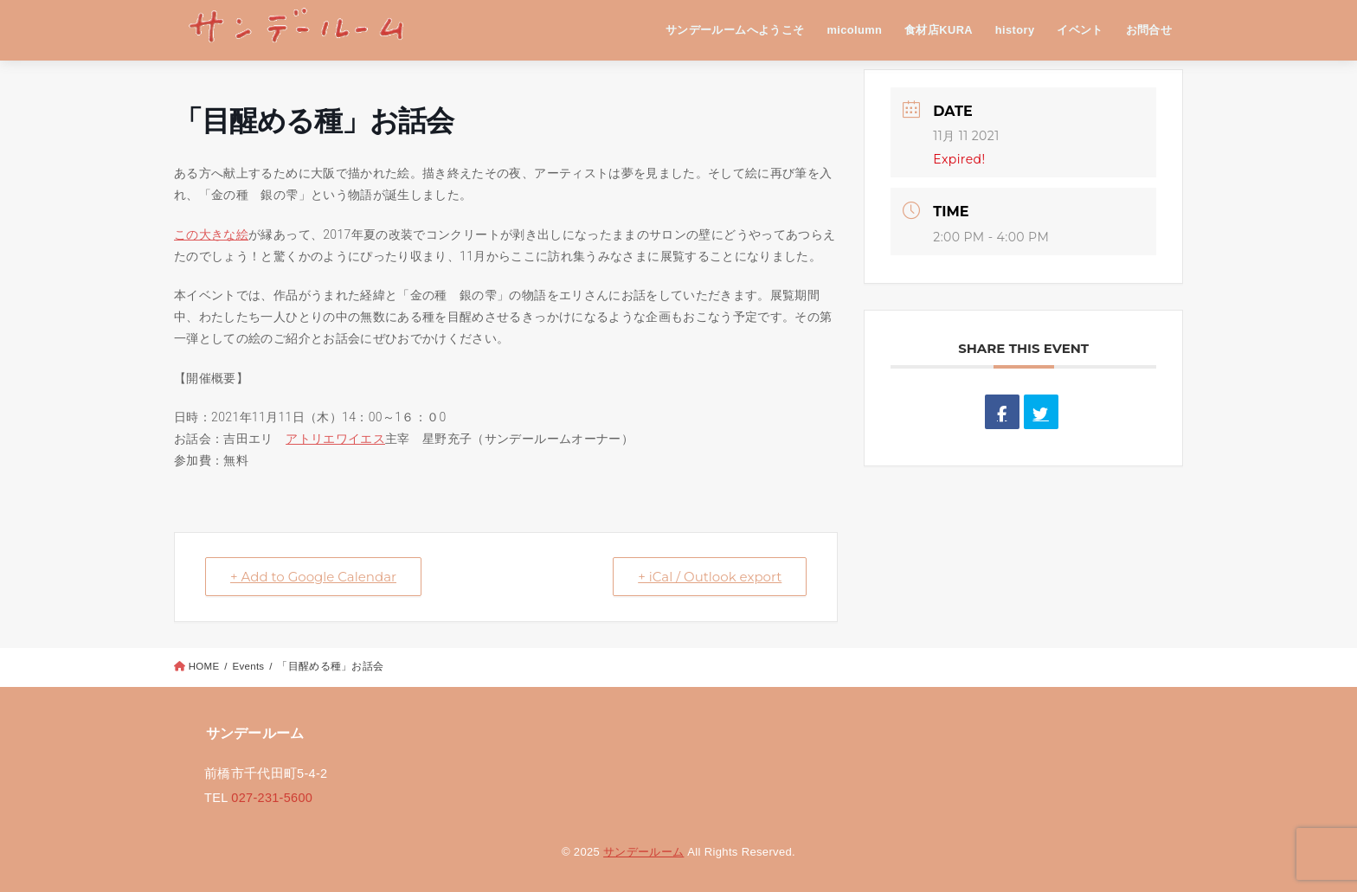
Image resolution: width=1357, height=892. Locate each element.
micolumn (854, 29)
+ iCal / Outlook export (709, 576)
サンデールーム (643, 851)
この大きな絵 (211, 234)
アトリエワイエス (335, 439)
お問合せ (1149, 29)
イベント (1080, 29)
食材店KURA (938, 29)
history (1015, 29)
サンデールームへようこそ (735, 29)
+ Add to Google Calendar (313, 576)
